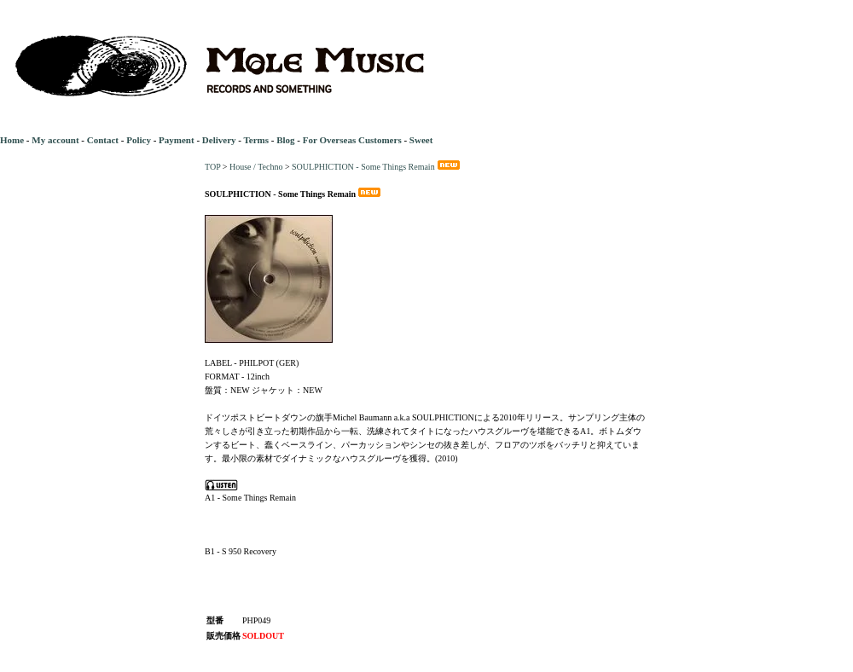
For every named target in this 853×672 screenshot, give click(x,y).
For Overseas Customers (352, 140)
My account (55, 140)
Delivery (219, 140)
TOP (212, 166)
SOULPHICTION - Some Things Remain (377, 166)
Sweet (421, 140)
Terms (256, 140)
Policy (138, 140)
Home (12, 140)
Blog (285, 140)
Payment (176, 140)
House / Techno (255, 166)
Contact (103, 140)
